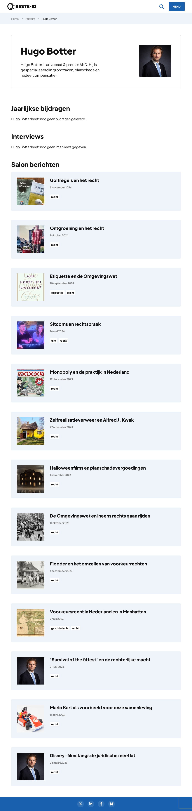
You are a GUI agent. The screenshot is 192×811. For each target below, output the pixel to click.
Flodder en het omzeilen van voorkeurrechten (98, 563)
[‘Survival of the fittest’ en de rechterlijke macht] (96, 670)
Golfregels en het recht (74, 180)
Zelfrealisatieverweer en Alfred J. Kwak (92, 420)
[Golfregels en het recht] (96, 191)
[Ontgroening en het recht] (96, 239)
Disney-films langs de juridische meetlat (92, 755)
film (53, 340)
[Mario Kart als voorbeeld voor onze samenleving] (96, 718)
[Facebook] (101, 804)
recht (54, 196)
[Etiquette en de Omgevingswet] (96, 287)
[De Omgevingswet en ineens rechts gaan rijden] (96, 527)
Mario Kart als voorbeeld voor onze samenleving (101, 707)
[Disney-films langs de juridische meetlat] (96, 766)
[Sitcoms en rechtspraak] (96, 335)
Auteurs (30, 18)
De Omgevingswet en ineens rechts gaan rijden (100, 515)
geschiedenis (59, 628)
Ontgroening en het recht (77, 228)
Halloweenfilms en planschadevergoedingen (98, 467)
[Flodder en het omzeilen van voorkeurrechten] (96, 574)
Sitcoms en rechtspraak (75, 324)
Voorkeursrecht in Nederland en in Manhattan (98, 611)
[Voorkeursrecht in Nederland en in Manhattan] (96, 622)
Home (15, 18)
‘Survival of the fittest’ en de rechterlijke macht (100, 659)
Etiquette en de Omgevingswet (83, 276)
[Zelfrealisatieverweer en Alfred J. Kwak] (96, 431)
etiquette (57, 292)
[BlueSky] (111, 804)
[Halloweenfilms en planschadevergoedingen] (96, 479)
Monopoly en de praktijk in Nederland (90, 372)
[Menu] (177, 6)
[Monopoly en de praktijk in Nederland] (96, 383)
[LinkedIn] (91, 804)
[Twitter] (80, 804)
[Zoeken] (161, 6)
